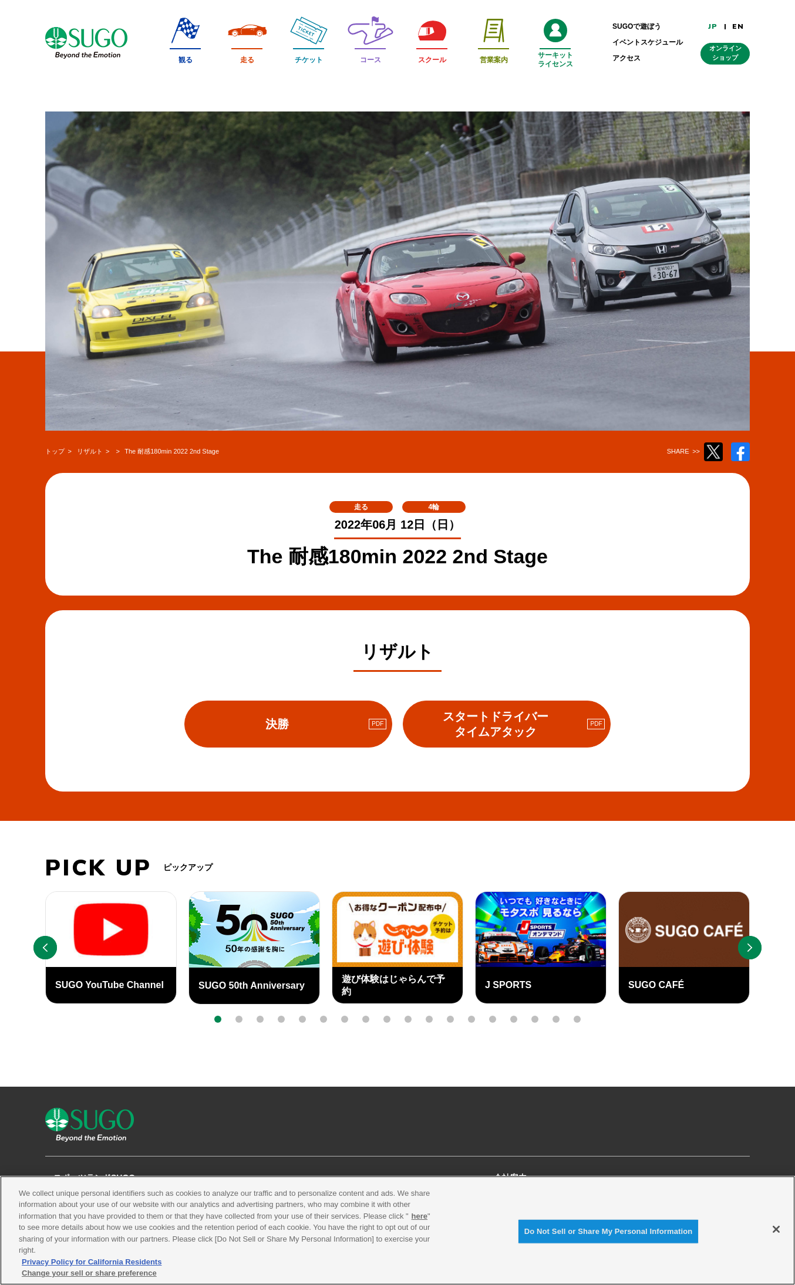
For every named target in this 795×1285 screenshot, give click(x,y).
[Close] (776, 1236)
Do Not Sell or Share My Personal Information (608, 1237)
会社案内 (510, 1177)
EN (738, 26)
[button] (217, 1019)
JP (712, 26)
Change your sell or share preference (89, 1280)
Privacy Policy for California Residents (91, 1268)
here (419, 1222)
